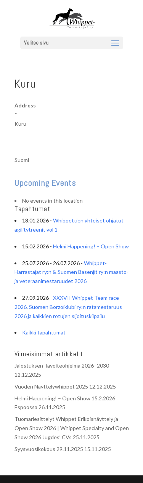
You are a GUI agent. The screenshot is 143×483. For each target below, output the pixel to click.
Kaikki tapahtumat (44, 332)
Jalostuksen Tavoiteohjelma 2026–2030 (61, 365)
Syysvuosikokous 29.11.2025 (48, 449)
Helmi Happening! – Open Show (91, 246)
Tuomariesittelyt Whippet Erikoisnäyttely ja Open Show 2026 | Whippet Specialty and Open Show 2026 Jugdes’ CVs (71, 428)
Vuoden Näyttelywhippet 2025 (51, 386)
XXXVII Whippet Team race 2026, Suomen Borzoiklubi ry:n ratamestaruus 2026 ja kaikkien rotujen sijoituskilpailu (68, 306)
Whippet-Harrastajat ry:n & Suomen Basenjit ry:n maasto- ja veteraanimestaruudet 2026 (71, 272)
